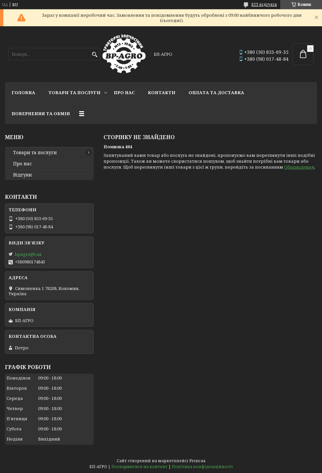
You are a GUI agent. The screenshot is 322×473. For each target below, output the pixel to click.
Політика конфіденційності (202, 466)
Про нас (124, 92)
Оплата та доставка (216, 92)
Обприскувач (299, 167)
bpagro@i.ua (28, 254)
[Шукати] (94, 54)
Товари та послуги (74, 92)
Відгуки (22, 175)
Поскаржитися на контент (139, 466)
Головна (23, 92)
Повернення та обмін (41, 113)
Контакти (161, 92)
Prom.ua (197, 460)
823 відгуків (264, 4)
